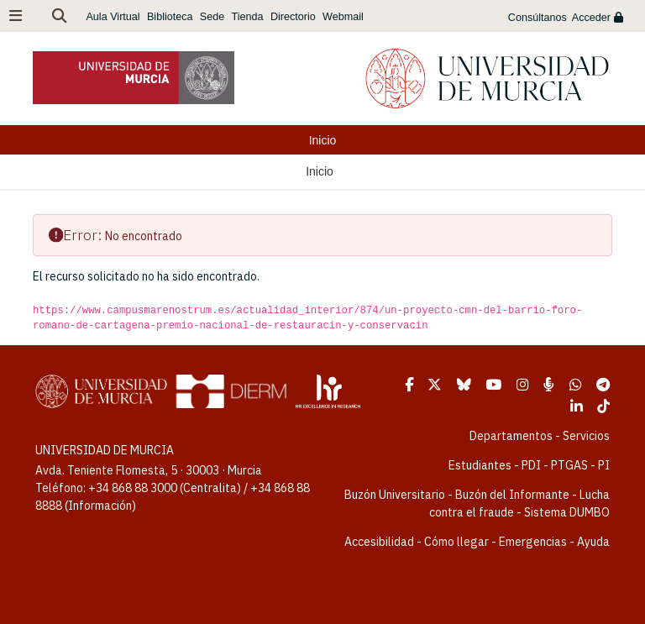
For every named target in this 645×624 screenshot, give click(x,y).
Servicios (586, 435)
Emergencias (533, 541)
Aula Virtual (112, 17)
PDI (531, 465)
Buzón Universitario (394, 494)
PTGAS (569, 465)
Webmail (343, 17)
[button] (59, 16)
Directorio (293, 17)
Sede (212, 17)
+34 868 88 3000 (132, 488)
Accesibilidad (379, 541)
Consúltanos (537, 18)
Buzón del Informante (512, 494)
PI (604, 465)
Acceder (597, 18)
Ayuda (593, 541)
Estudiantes (479, 465)
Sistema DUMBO (567, 512)
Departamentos (511, 435)
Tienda (248, 17)
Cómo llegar (456, 541)
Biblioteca (170, 17)
